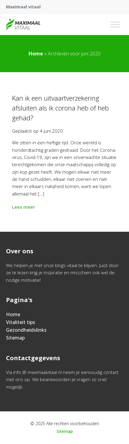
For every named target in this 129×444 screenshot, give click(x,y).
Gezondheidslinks (26, 330)
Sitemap (15, 337)
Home (36, 53)
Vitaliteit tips (20, 322)
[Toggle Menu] (115, 24)
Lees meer (24, 207)
